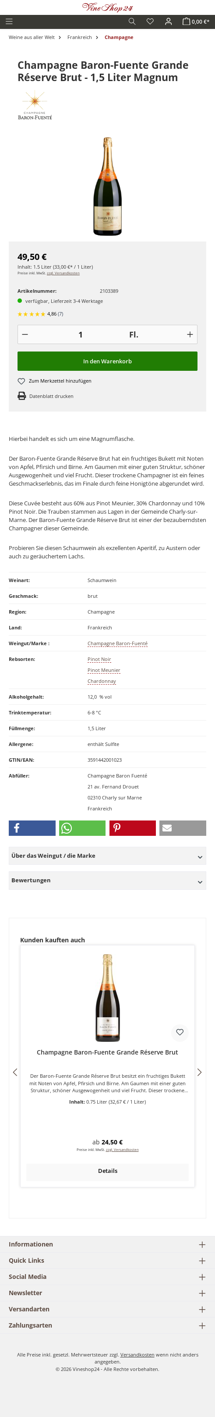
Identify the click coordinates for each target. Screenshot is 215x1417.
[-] (25, 334)
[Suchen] (132, 21)
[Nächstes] (199, 1072)
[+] (190, 334)
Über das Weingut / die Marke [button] (107, 855)
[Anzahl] (80, 334)
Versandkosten (137, 1354)
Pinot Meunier (104, 670)
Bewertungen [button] (107, 880)
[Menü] (9, 21)
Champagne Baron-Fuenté (118, 643)
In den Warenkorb (107, 361)
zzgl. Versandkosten (63, 272)
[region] (107, 186)
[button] (32, 828)
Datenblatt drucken (51, 396)
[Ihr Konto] (168, 21)
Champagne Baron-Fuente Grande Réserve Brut (107, 1052)
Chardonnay (102, 681)
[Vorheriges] (15, 1072)
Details (107, 1171)
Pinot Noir (99, 659)
